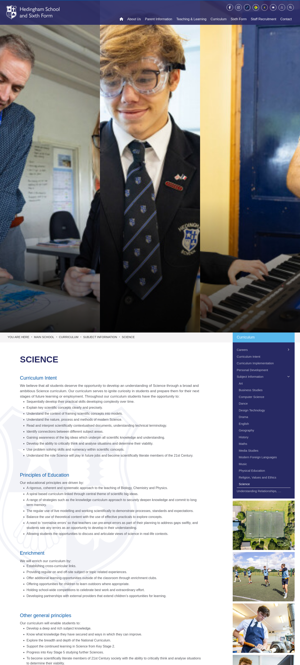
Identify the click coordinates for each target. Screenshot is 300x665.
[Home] (32, 12)
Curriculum (68, 337)
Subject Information (100, 337)
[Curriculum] (219, 12)
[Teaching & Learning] (191, 12)
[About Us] (134, 12)
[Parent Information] (158, 12)
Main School (44, 337)
